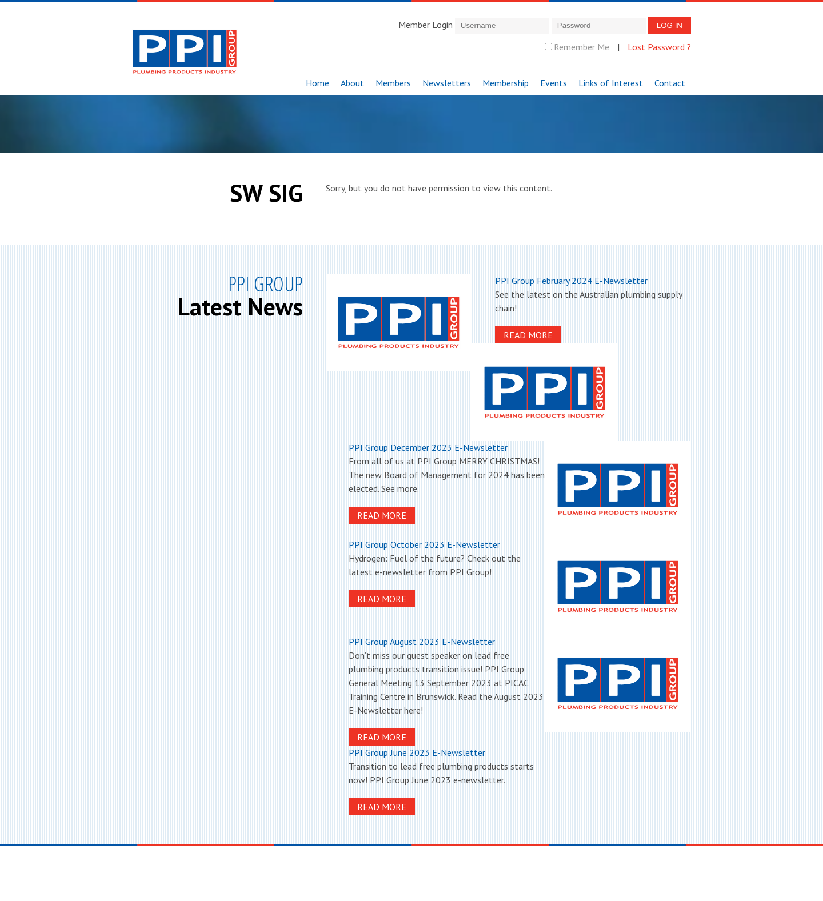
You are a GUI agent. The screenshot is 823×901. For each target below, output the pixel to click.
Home (317, 83)
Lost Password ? (659, 47)
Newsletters (446, 83)
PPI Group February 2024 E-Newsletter (571, 280)
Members (393, 83)
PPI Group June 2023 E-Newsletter (417, 752)
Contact (669, 83)
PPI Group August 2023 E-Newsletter (422, 641)
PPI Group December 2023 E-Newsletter (428, 447)
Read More (528, 335)
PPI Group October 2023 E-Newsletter (424, 544)
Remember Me (577, 47)
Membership (505, 83)
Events (553, 83)
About (352, 83)
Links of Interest (610, 83)
